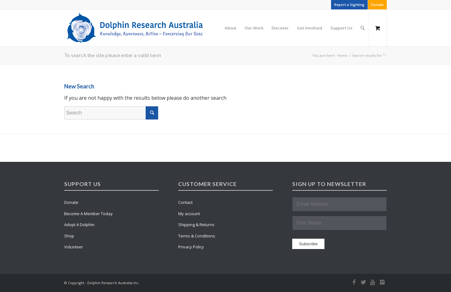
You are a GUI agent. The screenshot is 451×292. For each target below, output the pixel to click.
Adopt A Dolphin (79, 224)
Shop (69, 236)
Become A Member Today (88, 213)
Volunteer (73, 247)
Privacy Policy (191, 247)
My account (189, 213)
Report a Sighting (349, 4)
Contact (185, 202)
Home (342, 55)
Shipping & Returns (196, 224)
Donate (377, 4)
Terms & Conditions (196, 236)
